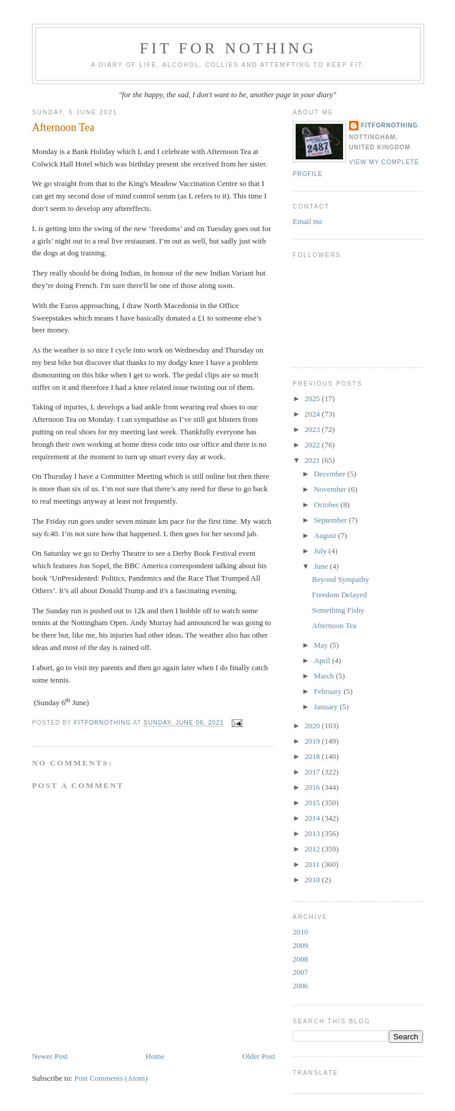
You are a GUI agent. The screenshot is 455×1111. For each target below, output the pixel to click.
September (331, 520)
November (331, 489)
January (327, 706)
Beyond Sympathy (340, 579)
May (322, 645)
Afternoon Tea (334, 625)
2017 (313, 771)
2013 (313, 833)
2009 (300, 945)
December (331, 473)
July (321, 550)
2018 (313, 756)
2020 (313, 725)
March (325, 675)
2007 (300, 972)
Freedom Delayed (339, 594)
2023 (313, 429)
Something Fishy (338, 610)
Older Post (258, 1056)
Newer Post (50, 1056)
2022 (313, 444)
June (322, 566)
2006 (300, 985)
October (327, 504)
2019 (313, 741)
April (323, 660)
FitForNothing (389, 125)
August (326, 535)
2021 (313, 460)
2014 (313, 818)
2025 (313, 398)
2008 (300, 959)
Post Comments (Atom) (111, 1078)
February (329, 691)
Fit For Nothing (228, 48)
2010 (313, 879)
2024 (313, 413)
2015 (313, 802)
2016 (313, 787)
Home (155, 1056)
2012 (313, 848)
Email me (307, 221)
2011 (313, 864)
